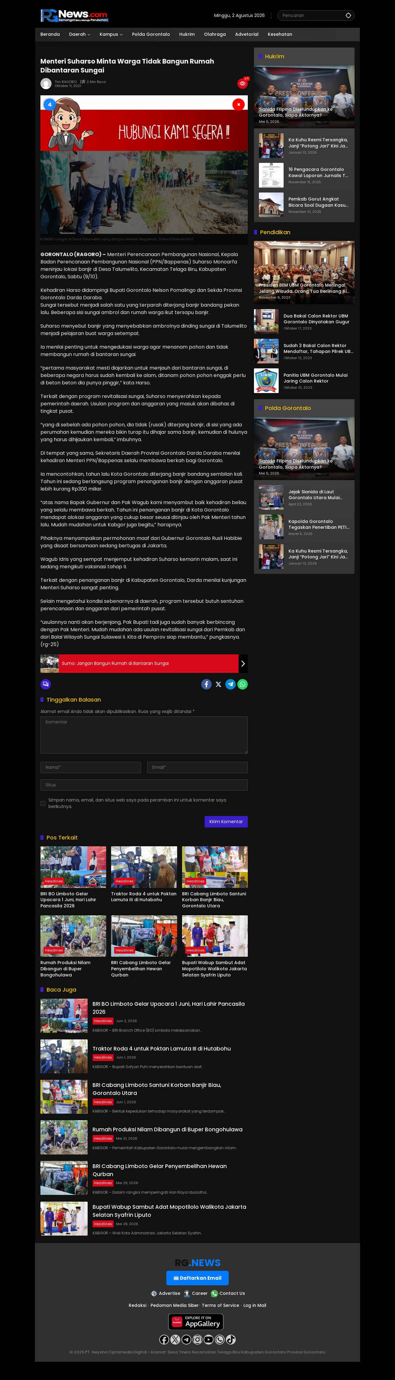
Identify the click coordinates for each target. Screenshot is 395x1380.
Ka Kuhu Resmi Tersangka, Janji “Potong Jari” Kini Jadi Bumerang (319, 143)
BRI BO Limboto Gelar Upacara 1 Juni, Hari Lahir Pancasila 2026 (68, 900)
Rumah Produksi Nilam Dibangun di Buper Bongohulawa (65, 969)
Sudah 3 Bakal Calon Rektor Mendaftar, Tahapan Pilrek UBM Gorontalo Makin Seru (319, 349)
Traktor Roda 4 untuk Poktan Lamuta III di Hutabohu (144, 897)
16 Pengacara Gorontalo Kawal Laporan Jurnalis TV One (318, 173)
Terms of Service (220, 1323)
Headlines (54, 881)
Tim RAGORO (66, 82)
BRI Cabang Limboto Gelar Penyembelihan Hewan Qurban (141, 969)
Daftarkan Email (198, 1295)
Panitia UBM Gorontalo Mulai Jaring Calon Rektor (315, 378)
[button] (348, 15)
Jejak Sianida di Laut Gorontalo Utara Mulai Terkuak (314, 495)
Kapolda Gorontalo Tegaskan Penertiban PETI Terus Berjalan (318, 525)
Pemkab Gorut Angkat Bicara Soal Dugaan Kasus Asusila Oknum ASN (318, 202)
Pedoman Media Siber (174, 1323)
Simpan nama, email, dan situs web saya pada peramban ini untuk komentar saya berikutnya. (137, 803)
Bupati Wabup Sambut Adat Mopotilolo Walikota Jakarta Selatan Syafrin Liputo (214, 969)
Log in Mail (255, 1323)
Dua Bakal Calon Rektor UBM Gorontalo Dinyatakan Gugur (317, 319)
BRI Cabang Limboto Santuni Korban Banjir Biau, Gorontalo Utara (214, 900)
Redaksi (137, 1323)
